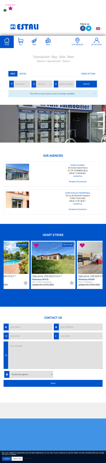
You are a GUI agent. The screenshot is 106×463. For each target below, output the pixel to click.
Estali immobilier (78, 165)
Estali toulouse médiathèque (77, 193)
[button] (99, 28)
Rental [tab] (23, 74)
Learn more (17, 459)
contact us (77, 176)
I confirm (6, 459)
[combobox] (22, 84)
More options (88, 74)
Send (53, 383)
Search (86, 84)
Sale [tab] (12, 74)
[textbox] (22, 84)
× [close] (95, 93)
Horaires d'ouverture (78, 181)
